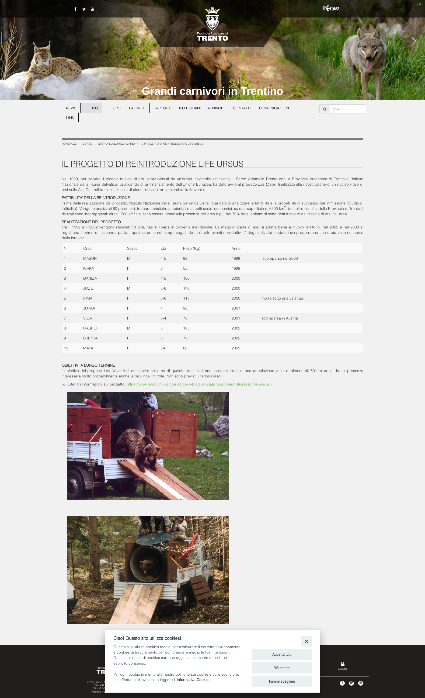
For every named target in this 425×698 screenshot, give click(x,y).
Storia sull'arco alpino (116, 143)
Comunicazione (278, 108)
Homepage (69, 143)
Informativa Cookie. (193, 679)
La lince (138, 108)
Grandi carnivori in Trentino (212, 91)
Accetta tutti (281, 654)
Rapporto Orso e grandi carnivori (191, 108)
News (71, 108)
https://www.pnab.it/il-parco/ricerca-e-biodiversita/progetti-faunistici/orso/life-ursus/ (198, 384)
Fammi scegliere (282, 681)
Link (70, 117)
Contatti (244, 108)
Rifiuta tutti (281, 667)
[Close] (306, 641)
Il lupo (114, 108)
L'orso (92, 108)
